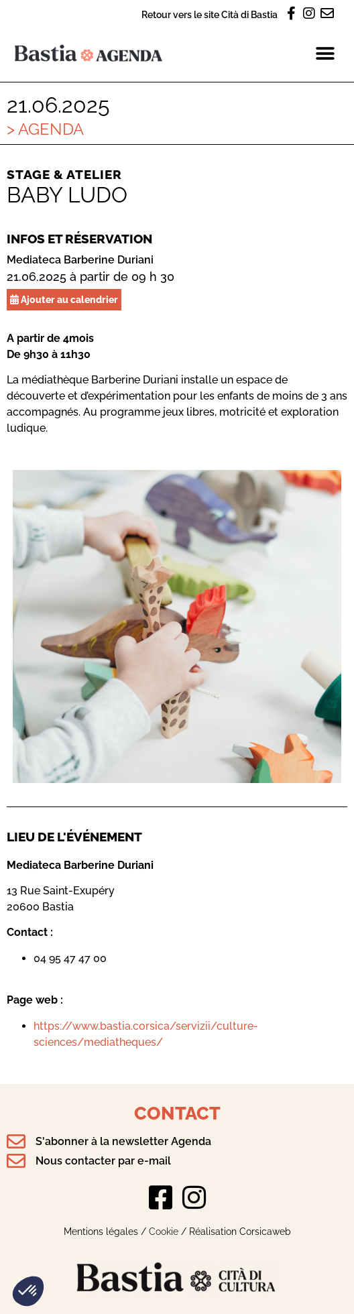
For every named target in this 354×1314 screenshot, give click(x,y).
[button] (28, 1291)
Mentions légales (101, 1231)
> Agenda (45, 129)
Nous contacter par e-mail (103, 1160)
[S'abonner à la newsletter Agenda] (16, 1141)
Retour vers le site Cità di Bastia (209, 14)
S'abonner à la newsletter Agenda (123, 1141)
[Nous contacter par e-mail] (16, 1161)
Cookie (163, 1231)
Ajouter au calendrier (64, 299)
